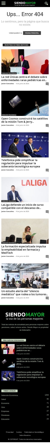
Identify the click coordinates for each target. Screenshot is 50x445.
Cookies (19, 432)
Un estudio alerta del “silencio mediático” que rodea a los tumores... (24, 292)
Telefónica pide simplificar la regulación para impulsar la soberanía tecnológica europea (20, 163)
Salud (3, 399)
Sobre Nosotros (25, 435)
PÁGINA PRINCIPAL (32, 33)
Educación (5, 419)
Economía (5, 403)
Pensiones (5, 415)
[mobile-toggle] (3, 3)
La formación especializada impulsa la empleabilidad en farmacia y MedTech (23, 250)
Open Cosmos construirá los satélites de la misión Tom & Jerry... (24, 120)
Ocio (3, 407)
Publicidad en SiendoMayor (34, 432)
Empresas (5, 411)
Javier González (7, 83)
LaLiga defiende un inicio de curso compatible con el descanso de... (22, 206)
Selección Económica (9, 73)
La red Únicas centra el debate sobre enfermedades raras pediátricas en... (24, 78)
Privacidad (9, 432)
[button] (46, 3)
